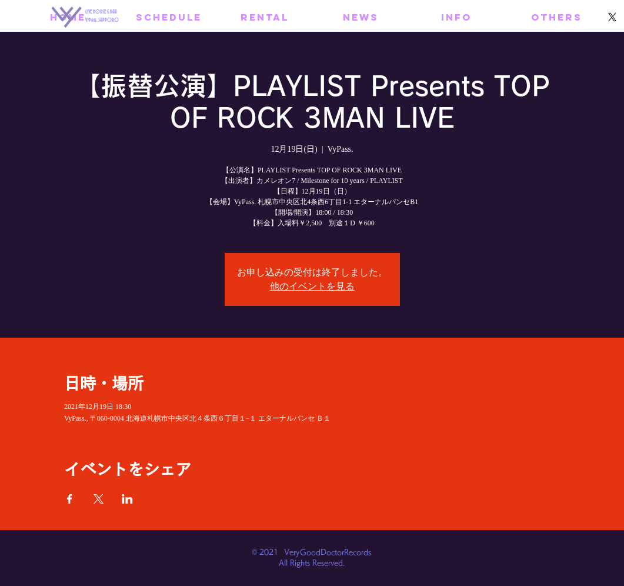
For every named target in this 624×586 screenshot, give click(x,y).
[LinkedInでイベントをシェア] (127, 499)
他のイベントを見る (312, 286)
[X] (612, 17)
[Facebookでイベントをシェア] (69, 499)
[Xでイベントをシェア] (98, 499)
